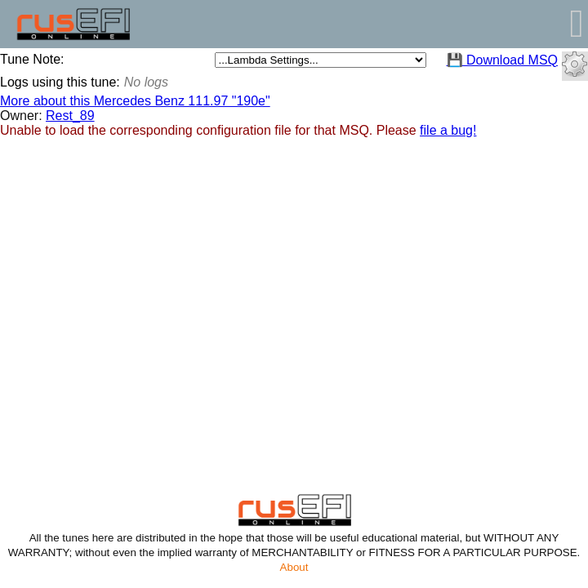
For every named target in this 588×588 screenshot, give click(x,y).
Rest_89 (70, 115)
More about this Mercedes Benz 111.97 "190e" (135, 101)
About (294, 567)
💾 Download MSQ (503, 60)
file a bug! (448, 130)
